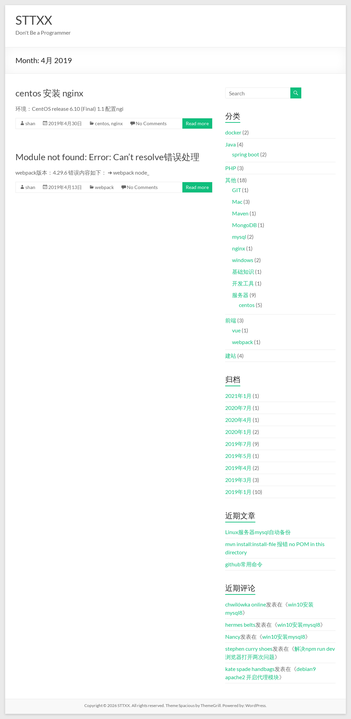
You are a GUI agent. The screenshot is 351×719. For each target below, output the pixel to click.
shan (30, 123)
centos (102, 123)
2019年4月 (238, 467)
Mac (237, 201)
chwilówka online (245, 604)
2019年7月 (238, 443)
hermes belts (240, 624)
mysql (239, 236)
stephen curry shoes (249, 648)
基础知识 (243, 271)
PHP (230, 168)
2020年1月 (238, 431)
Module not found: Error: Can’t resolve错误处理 (107, 156)
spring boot (245, 154)
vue (236, 330)
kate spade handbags (250, 668)
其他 (230, 180)
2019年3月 (238, 479)
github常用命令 (244, 564)
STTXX (33, 19)
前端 (230, 320)
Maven (240, 213)
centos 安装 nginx (49, 92)
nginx (117, 123)
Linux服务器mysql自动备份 (258, 532)
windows (242, 260)
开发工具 (243, 283)
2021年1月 (238, 395)
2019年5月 (238, 455)
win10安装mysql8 (298, 624)
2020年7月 (238, 407)
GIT (236, 190)
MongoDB (244, 225)
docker (233, 132)
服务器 (240, 295)
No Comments (151, 123)
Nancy (232, 636)
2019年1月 (238, 491)
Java (230, 144)
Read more (197, 123)
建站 (230, 355)
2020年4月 (238, 419)
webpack (104, 187)
